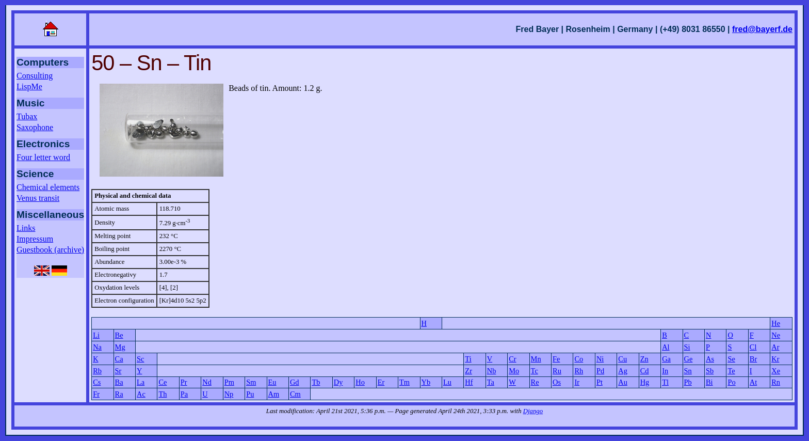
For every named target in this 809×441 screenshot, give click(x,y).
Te (731, 371)
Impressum (35, 238)
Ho (360, 382)
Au (622, 382)
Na (97, 347)
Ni (600, 359)
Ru (557, 371)
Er (381, 382)
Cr (512, 359)
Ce (162, 382)
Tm (404, 382)
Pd (600, 371)
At (753, 382)
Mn (536, 359)
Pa (184, 394)
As (710, 359)
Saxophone (35, 127)
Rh (578, 371)
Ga (666, 359)
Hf (469, 382)
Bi (709, 382)
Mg (120, 347)
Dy (338, 382)
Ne (775, 335)
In (665, 371)
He (775, 323)
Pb (688, 382)
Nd (207, 382)
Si (687, 347)
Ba (119, 382)
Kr (775, 359)
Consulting (35, 75)
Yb (426, 382)
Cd (644, 371)
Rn (775, 382)
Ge (688, 359)
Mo (514, 371)
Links (26, 228)
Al (665, 347)
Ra (119, 394)
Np (229, 394)
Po (731, 382)
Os (557, 382)
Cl (753, 347)
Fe (556, 359)
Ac (141, 394)
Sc (140, 359)
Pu (250, 394)
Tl (665, 382)
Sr (118, 371)
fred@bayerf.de (762, 29)
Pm (229, 382)
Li (96, 335)
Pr (184, 382)
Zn (644, 359)
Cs (97, 382)
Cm (295, 394)
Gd (294, 382)
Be (119, 335)
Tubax (27, 116)
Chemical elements (48, 187)
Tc (534, 371)
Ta (490, 382)
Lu (447, 382)
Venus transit (38, 198)
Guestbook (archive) (50, 249)
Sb (710, 371)
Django (533, 411)
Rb (97, 371)
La (140, 382)
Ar (775, 347)
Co (578, 359)
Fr (96, 394)
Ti (468, 359)
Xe (775, 371)
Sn (688, 371)
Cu (622, 359)
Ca (119, 359)
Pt (599, 382)
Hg (645, 382)
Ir (576, 382)
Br (753, 359)
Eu (272, 382)
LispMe (29, 86)
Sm (251, 382)
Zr (468, 371)
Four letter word (43, 157)
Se (731, 359)
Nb (491, 371)
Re (535, 382)
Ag (622, 371)
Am (274, 394)
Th (162, 394)
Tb (316, 382)
